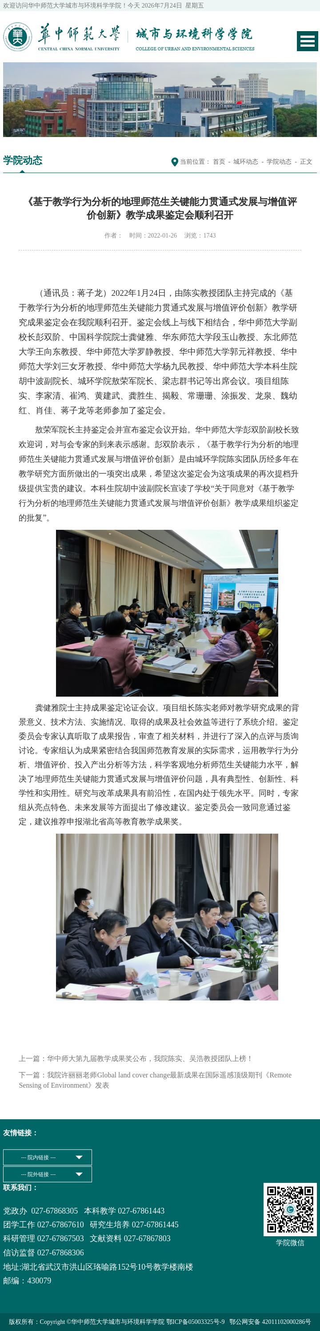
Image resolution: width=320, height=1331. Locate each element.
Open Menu (307, 41)
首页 (219, 161)
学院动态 (279, 161)
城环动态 (245, 161)
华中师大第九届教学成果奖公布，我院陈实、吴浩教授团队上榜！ (150, 1058)
